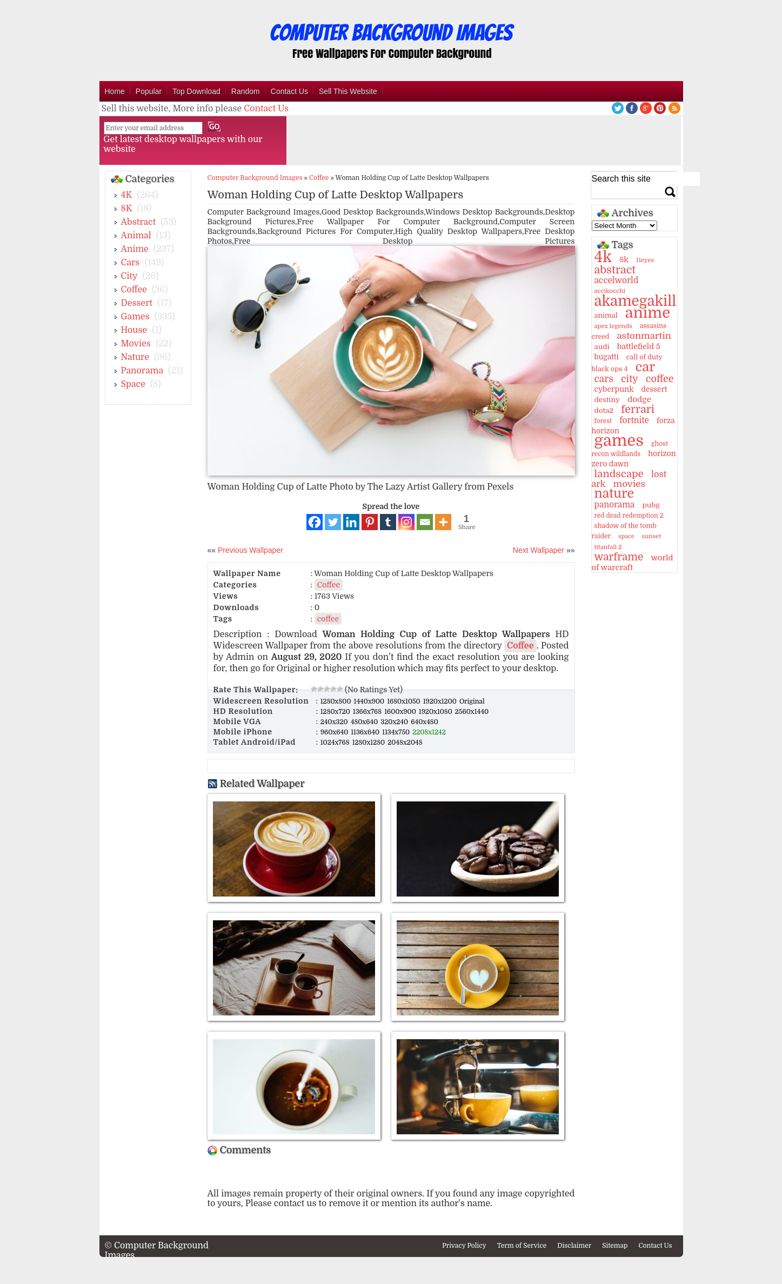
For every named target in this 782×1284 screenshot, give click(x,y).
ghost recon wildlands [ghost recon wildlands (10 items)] (630, 449)
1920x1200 (440, 701)
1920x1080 (436, 711)
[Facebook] (314, 522)
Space (133, 384)
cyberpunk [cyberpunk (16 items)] (614, 389)
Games (135, 317)
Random (245, 91)
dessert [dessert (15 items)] (654, 389)
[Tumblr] (388, 522)
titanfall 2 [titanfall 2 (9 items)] (608, 547)
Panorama (142, 371)
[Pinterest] (370, 522)
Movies (136, 344)
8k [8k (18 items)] (624, 259)
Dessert (137, 303)
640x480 (424, 722)
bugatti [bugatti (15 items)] (606, 357)
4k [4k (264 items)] (603, 257)
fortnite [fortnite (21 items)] (634, 420)
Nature (135, 357)
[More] (443, 522)
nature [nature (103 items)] (614, 493)
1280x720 (336, 711)
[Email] (425, 522)
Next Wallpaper (538, 550)
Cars (130, 263)
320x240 (395, 722)
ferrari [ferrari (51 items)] (637, 409)
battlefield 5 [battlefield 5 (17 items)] (638, 346)
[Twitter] (333, 522)
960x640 (335, 732)
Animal (136, 235)
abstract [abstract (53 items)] (615, 270)
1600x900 (401, 711)
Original (472, 701)
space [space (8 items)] (626, 536)
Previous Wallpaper (249, 550)
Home (115, 91)
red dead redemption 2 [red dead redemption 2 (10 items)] (629, 515)
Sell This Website (348, 91)
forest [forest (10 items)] (603, 421)
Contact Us (289, 91)
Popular (149, 91)
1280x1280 (369, 742)
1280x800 (336, 701)
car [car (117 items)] (646, 366)
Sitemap (614, 1245)
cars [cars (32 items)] (603, 378)
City (129, 276)
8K (126, 208)
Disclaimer (574, 1245)
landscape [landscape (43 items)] (619, 474)
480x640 (365, 722)
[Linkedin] (351, 522)
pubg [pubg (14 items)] (650, 505)
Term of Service (522, 1245)
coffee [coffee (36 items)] (660, 378)
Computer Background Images (255, 178)
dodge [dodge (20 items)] (639, 399)
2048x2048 (404, 742)
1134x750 (396, 732)
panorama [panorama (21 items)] (614, 505)
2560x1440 (472, 711)
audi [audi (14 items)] (602, 347)
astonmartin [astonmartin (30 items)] (644, 336)
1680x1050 (404, 701)
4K (126, 195)
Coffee (134, 290)
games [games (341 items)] (619, 441)
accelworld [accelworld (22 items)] (616, 280)
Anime (135, 249)
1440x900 (370, 701)
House (134, 330)
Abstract (138, 222)
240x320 (335, 722)
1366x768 (368, 711)
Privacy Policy (464, 1245)
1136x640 (366, 732)
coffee (328, 618)
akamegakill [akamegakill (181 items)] (635, 301)
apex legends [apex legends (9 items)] (613, 326)
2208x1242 (429, 732)
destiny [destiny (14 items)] (607, 400)
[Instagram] (406, 522)
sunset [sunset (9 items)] (651, 536)
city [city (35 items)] (629, 378)
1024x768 (335, 742)
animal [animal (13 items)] (606, 315)
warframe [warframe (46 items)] (619, 557)
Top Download (196, 91)
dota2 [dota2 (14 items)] (604, 410)
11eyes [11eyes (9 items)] (645, 260)
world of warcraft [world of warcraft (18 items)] (632, 562)
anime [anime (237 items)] (647, 313)
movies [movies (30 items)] (629, 484)
